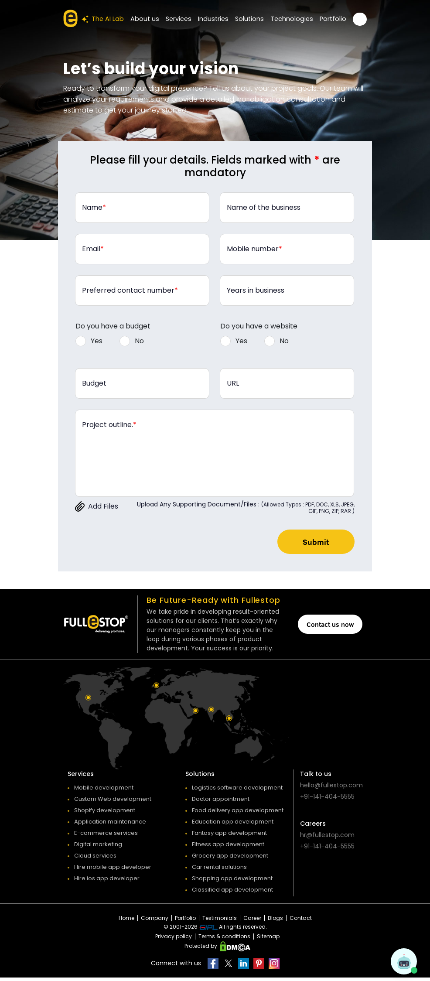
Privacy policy (173, 939)
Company (154, 921)
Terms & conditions (224, 939)
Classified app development (232, 893)
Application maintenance (110, 825)
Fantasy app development (229, 836)
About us (151, 18)
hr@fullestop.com (327, 838)
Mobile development (103, 791)
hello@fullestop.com (331, 788)
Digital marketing (98, 848)
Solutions (253, 18)
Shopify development (104, 814)
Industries (218, 18)
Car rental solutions (219, 870)
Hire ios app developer (107, 882)
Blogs (275, 921)
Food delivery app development (237, 814)
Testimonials (219, 921)
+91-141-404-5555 (327, 800)
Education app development (232, 825)
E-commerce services (106, 836)
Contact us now (330, 627)
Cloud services (95, 859)
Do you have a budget (112, 326)
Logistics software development (237, 791)
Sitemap (268, 939)
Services (184, 18)
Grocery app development (230, 859)
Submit (311, 543)
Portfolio (333, 18)
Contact (301, 921)
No (139, 341)
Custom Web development (112, 802)
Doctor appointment (220, 802)
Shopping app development (232, 882)
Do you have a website (258, 326)
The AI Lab (111, 19)
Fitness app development (228, 848)
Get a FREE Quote (360, 19)
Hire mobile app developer (112, 870)
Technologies (293, 18)
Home (126, 921)
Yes (96, 341)
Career (252, 921)
